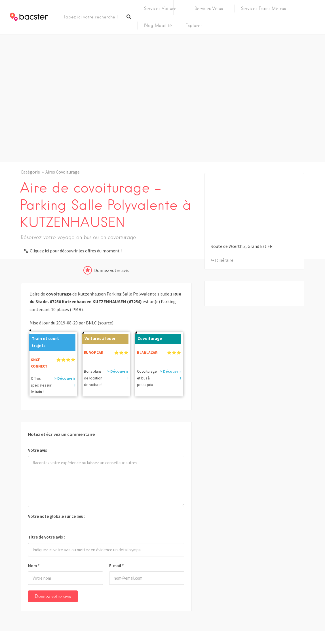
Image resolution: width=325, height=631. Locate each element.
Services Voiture (160, 8)
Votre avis (37, 450)
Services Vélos (209, 8)
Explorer (193, 25)
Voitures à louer (99, 337)
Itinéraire (224, 260)
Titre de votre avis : (46, 537)
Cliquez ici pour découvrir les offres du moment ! (76, 251)
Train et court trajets (44, 341)
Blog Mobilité (158, 25)
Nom (34, 565)
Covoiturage (148, 337)
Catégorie (30, 172)
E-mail (116, 565)
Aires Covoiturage (62, 172)
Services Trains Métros (263, 8)
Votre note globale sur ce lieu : (56, 516)
